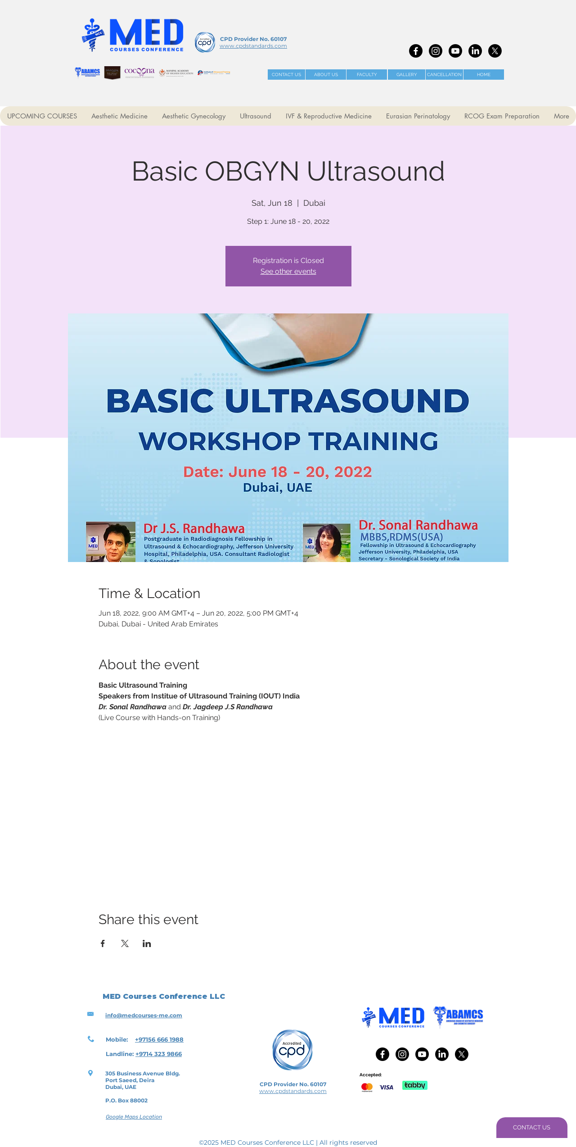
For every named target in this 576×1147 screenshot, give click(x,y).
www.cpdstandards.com (253, 45)
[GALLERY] (406, 74)
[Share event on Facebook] (103, 943)
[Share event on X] (125, 943)
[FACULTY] (366, 74)
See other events (288, 271)
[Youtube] (455, 51)
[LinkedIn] (475, 51)
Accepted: (371, 1074)
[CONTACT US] (286, 74)
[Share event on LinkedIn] (147, 943)
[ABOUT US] (326, 74)
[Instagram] (435, 51)
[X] (495, 51)
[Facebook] (416, 51)
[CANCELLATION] (444, 74)
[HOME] (484, 74)
